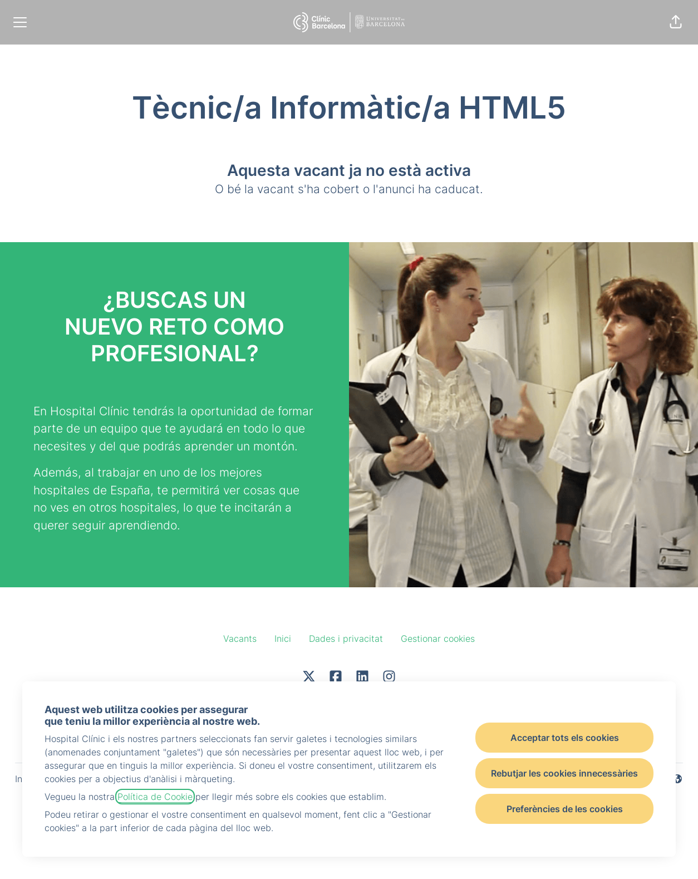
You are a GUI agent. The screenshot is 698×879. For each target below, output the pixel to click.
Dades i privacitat (346, 638)
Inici (282, 638)
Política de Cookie (155, 796)
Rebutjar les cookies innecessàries (564, 773)
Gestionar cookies (438, 638)
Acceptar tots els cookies (564, 737)
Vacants (240, 638)
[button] (675, 22)
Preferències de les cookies (565, 808)
